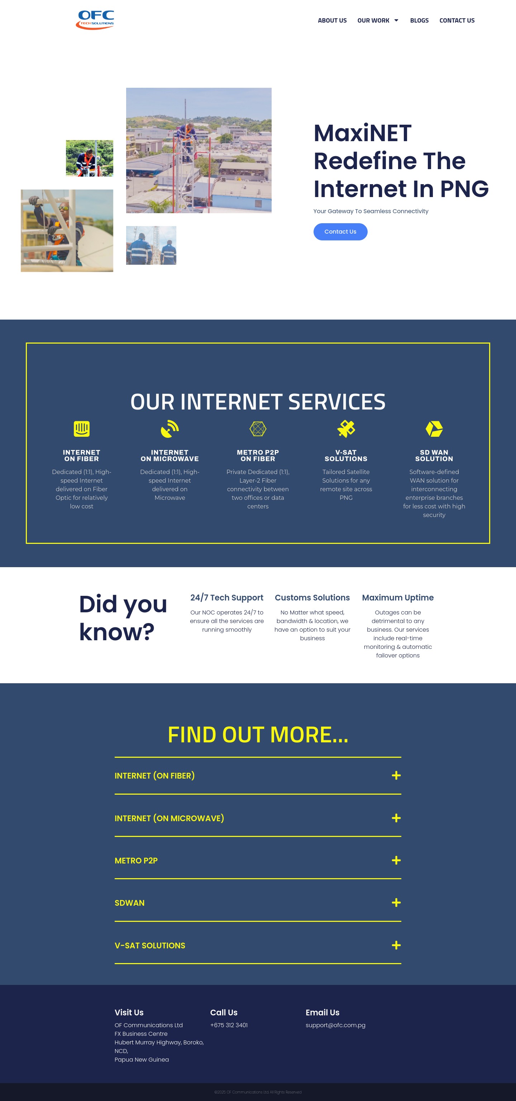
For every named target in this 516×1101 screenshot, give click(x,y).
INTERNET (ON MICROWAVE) (169, 818)
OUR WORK (379, 20)
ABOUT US (332, 20)
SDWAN (130, 903)
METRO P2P (136, 860)
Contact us (341, 232)
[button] (258, 776)
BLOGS (419, 20)
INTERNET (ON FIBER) (155, 775)
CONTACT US (457, 20)
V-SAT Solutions (150, 945)
